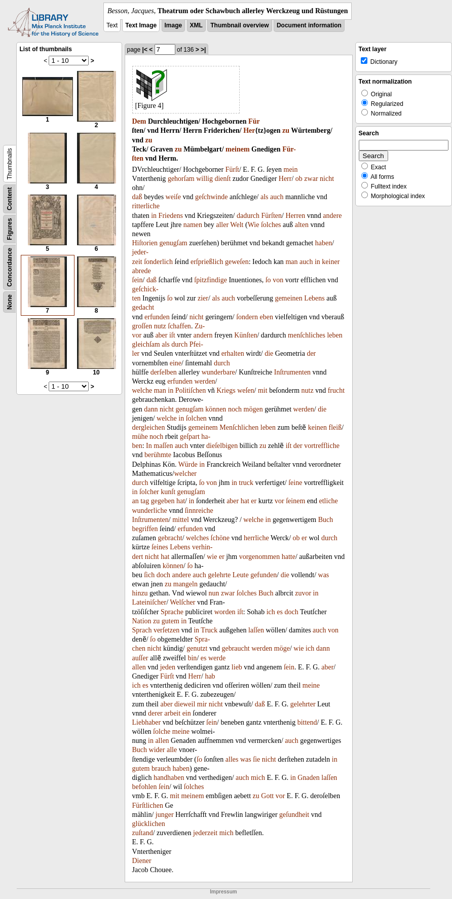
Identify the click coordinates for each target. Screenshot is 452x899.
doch (163, 575)
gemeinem (202, 427)
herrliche (256, 538)
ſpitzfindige (210, 280)
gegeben (163, 501)
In (149, 446)
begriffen (145, 529)
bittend (307, 722)
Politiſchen (190, 390)
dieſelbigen (222, 446)
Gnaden (308, 777)
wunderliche (149, 510)
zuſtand (142, 833)
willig (204, 178)
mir (202, 704)
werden (204, 381)
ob (299, 178)
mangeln (185, 584)
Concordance (9, 267)
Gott (267, 796)
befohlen (144, 787)
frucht (336, 390)
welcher (185, 473)
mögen (253, 409)
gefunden (263, 575)
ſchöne (220, 538)
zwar (311, 178)
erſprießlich (207, 262)
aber (161, 335)
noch (235, 409)
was (323, 575)
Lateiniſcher (149, 602)
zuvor (303, 593)
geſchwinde (211, 197)
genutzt (196, 648)
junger (165, 814)
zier (203, 298)
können (215, 409)
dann (151, 409)
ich (271, 612)
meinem (237, 149)
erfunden (157, 317)
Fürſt (232, 169)
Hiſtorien (145, 243)
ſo (268, 280)
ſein (137, 280)
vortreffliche (322, 446)
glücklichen (148, 824)
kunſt (168, 492)
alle (172, 750)
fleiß (335, 427)
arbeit (172, 713)
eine (175, 363)
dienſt (222, 178)
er (253, 501)
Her (249, 130)
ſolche (161, 731)
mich (258, 777)
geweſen (237, 262)
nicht (327, 178)
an (135, 501)
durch (179, 344)
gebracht (170, 538)
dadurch (248, 215)
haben (323, 243)
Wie (253, 225)
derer (155, 713)
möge (282, 648)
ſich (149, 575)
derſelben (163, 372)
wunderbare (218, 372)
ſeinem (295, 501)
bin (192, 658)
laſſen (256, 630)
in (154, 215)
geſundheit (294, 814)
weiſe (173, 197)
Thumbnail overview (239, 25)
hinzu (140, 593)
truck (246, 482)
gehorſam (181, 178)
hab (210, 676)
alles (232, 759)
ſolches (271, 225)
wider (157, 750)
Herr (285, 178)
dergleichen (148, 427)
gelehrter (303, 704)
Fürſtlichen (147, 805)
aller (222, 225)
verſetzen (166, 630)
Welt (236, 225)
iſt (172, 335)
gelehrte (219, 575)
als (264, 197)
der (311, 353)
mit (263, 390)
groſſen (142, 326)
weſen (245, 390)
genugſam (173, 243)
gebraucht (235, 648)
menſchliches (306, 335)
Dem (139, 121)
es (280, 612)
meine (311, 685)
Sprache (172, 612)
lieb (237, 667)
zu (285, 130)
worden (225, 612)
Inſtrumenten (292, 372)
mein (291, 169)
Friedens (171, 215)
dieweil (184, 704)
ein (186, 713)
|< (144, 49)
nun (214, 593)
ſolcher (149, 492)
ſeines (160, 547)
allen (139, 667)
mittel (180, 519)
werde (216, 658)
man (291, 262)
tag (144, 501)
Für (254, 121)
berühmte (157, 455)
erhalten (232, 353)
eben (266, 317)
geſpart (190, 436)
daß (137, 197)
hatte (288, 556)
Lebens (314, 298)
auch (276, 197)
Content (9, 199)
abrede (141, 271)
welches (197, 538)
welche (142, 390)
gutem (170, 621)
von (278, 280)
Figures (9, 229)
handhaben (169, 777)
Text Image (141, 25)
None (9, 302)
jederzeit (205, 833)
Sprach (142, 630)
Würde (188, 464)
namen (192, 225)
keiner (331, 262)
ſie (256, 759)
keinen (317, 427)
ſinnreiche (199, 510)
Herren (295, 215)
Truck (209, 630)
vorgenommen (259, 556)
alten (302, 225)
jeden (167, 667)
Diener (142, 861)
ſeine (295, 482)
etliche (328, 501)
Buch (325, 519)
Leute (241, 575)
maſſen (163, 446)
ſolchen (196, 418)
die (269, 353)
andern (202, 335)
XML (196, 25)
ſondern (247, 317)
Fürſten (271, 215)
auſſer (140, 658)
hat (180, 501)
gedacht (143, 307)
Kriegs (225, 390)
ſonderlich (158, 262)
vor (279, 501)
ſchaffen (179, 326)
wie (212, 556)
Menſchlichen (238, 427)
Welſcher (182, 602)
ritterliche (146, 206)
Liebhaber (146, 722)
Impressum (223, 891)
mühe (140, 436)
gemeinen (288, 298)
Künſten (245, 335)
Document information (309, 25)
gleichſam (146, 344)
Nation (142, 621)
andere (332, 215)
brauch (161, 768)
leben (334, 335)
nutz (160, 326)
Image (173, 25)
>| (203, 49)
